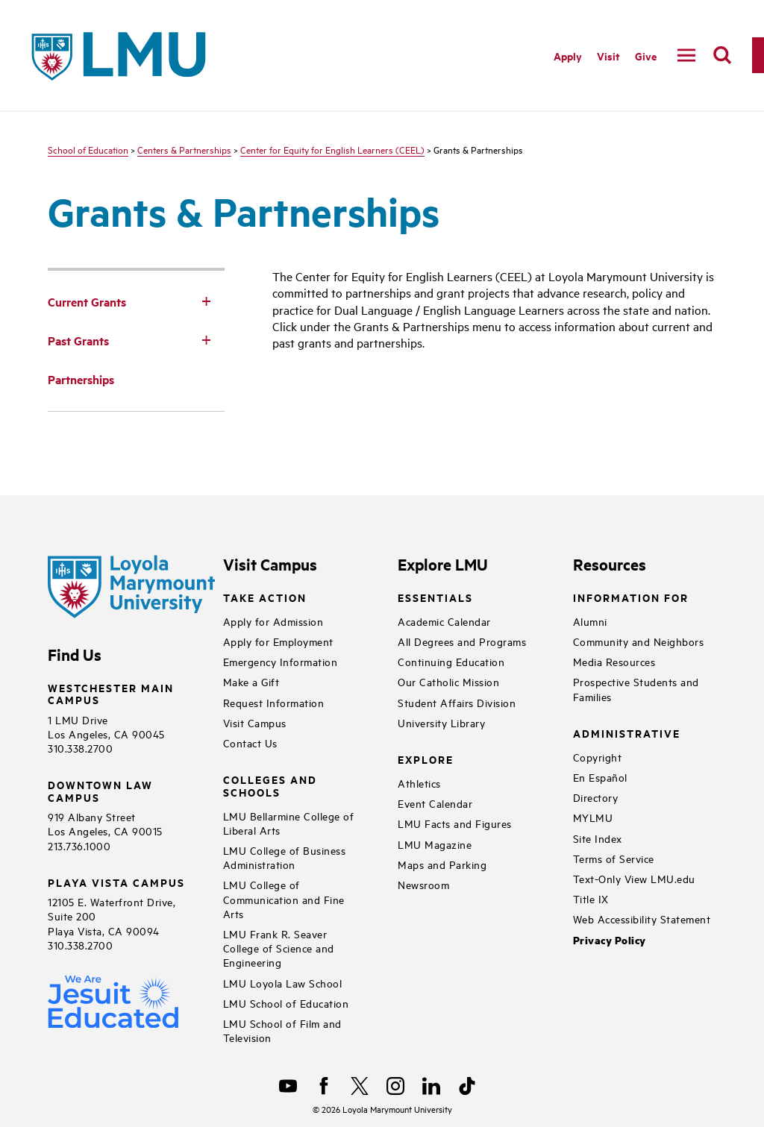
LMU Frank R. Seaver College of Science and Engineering (278, 947)
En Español (600, 777)
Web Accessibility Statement (642, 918)
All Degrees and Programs (462, 641)
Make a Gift (251, 681)
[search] (722, 55)
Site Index (597, 838)
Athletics (419, 783)
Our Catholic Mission (448, 681)
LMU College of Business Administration (284, 857)
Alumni (590, 621)
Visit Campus (254, 722)
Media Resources (614, 661)
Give (646, 55)
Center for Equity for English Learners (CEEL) (332, 149)
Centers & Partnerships (184, 149)
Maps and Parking (442, 864)
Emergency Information (280, 661)
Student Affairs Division (457, 702)
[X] (360, 1086)
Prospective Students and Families (636, 688)
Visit (608, 55)
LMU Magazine (435, 844)
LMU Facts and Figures (455, 823)
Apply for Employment (278, 641)
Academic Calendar (444, 621)
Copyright (597, 757)
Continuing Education (451, 661)
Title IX (591, 898)
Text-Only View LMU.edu (634, 878)
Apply (568, 55)
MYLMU (593, 817)
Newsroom (423, 884)
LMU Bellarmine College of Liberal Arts (288, 823)
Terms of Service (613, 858)
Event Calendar (435, 803)
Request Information (274, 702)
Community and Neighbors (638, 641)
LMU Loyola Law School (282, 983)
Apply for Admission (273, 621)
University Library (441, 722)
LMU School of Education (286, 1003)
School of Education (88, 149)
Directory (596, 797)
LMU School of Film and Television (282, 1030)
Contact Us (250, 742)
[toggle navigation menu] (686, 55)
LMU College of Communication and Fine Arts (284, 898)
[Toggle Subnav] (207, 300)
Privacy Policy (609, 940)
